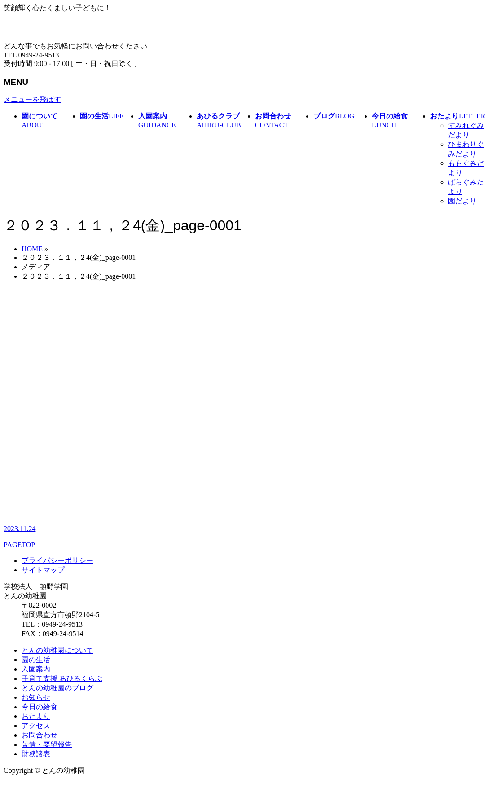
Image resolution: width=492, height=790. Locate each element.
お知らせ (36, 697)
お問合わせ (39, 735)
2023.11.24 (19, 528)
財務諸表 (36, 754)
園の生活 (36, 659)
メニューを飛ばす (32, 99)
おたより (36, 716)
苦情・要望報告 (47, 744)
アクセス (36, 725)
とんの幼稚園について (57, 650)
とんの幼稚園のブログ (57, 688)
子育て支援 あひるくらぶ (62, 678)
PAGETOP (19, 545)
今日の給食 (39, 707)
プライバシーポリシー (57, 560)
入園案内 (36, 669)
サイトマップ (43, 570)
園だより (462, 201)
